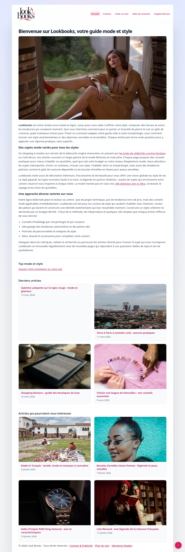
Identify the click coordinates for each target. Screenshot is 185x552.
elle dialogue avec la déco (130, 183)
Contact (107, 13)
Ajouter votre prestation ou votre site (40, 269)
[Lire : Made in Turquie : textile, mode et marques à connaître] (55, 439)
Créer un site (121, 13)
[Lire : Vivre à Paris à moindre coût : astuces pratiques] (130, 306)
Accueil (95, 13)
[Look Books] (26, 14)
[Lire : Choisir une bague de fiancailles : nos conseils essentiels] (130, 366)
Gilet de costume (141, 13)
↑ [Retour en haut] (178, 545)
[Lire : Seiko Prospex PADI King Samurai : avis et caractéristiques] (55, 502)
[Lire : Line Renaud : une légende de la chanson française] (130, 502)
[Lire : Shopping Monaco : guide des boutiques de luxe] (55, 366)
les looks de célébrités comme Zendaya (142, 153)
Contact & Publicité (81, 545)
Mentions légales (122, 545)
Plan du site (102, 545)
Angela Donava (162, 13)
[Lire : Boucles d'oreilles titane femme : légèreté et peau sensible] (130, 439)
